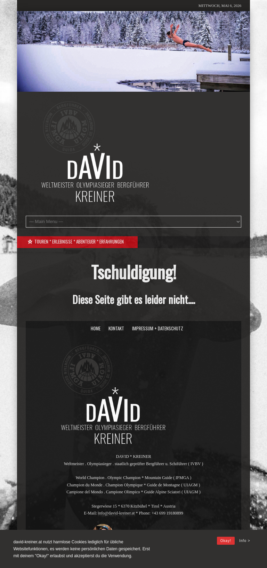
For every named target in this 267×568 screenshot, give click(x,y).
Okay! (225, 541)
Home (95, 328)
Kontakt (116, 328)
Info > (244, 541)
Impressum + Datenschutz (157, 328)
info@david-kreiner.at (116, 513)
